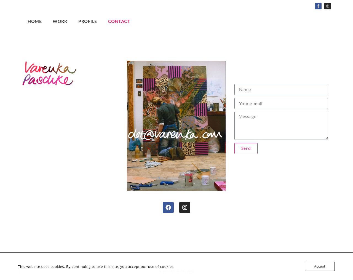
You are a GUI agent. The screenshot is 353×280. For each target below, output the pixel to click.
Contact (119, 21)
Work (60, 21)
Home (35, 21)
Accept (319, 266)
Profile (87, 21)
